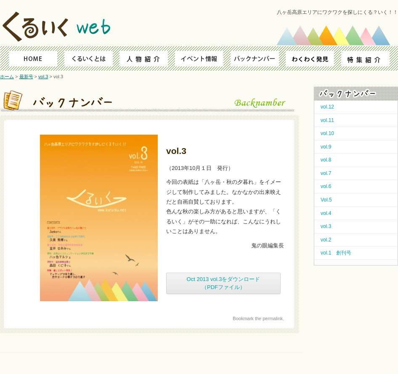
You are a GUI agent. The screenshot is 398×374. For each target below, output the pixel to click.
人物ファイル (142, 58)
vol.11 (327, 120)
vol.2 (326, 240)
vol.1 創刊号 (336, 253)
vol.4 (326, 213)
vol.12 (327, 107)
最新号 (26, 76)
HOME (28, 58)
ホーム (7, 76)
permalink (273, 318)
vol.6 (326, 186)
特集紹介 (369, 58)
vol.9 (326, 147)
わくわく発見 (312, 58)
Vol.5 (326, 200)
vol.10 (327, 133)
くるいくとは (85, 58)
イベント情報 (199, 58)
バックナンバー (256, 58)
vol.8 (326, 160)
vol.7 (326, 173)
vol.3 (43, 76)
